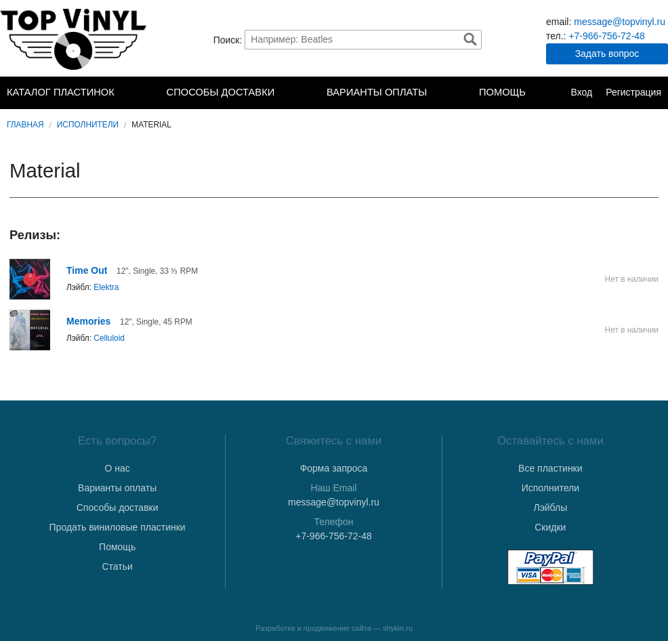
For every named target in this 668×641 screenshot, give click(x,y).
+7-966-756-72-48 (606, 35)
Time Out (86, 270)
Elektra (106, 287)
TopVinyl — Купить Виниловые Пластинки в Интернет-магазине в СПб (74, 39)
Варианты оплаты (377, 92)
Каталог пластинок (60, 92)
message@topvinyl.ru (619, 21)
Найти (470, 39)
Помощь (502, 92)
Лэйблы (550, 507)
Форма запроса (334, 468)
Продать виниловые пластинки (117, 527)
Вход (581, 92)
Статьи (117, 566)
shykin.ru (398, 628)
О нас (117, 468)
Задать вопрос (607, 53)
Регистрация (633, 92)
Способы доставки (221, 92)
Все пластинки (550, 468)
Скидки (550, 527)
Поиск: (228, 39)
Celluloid (109, 338)
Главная (25, 124)
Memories (88, 321)
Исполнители (88, 124)
